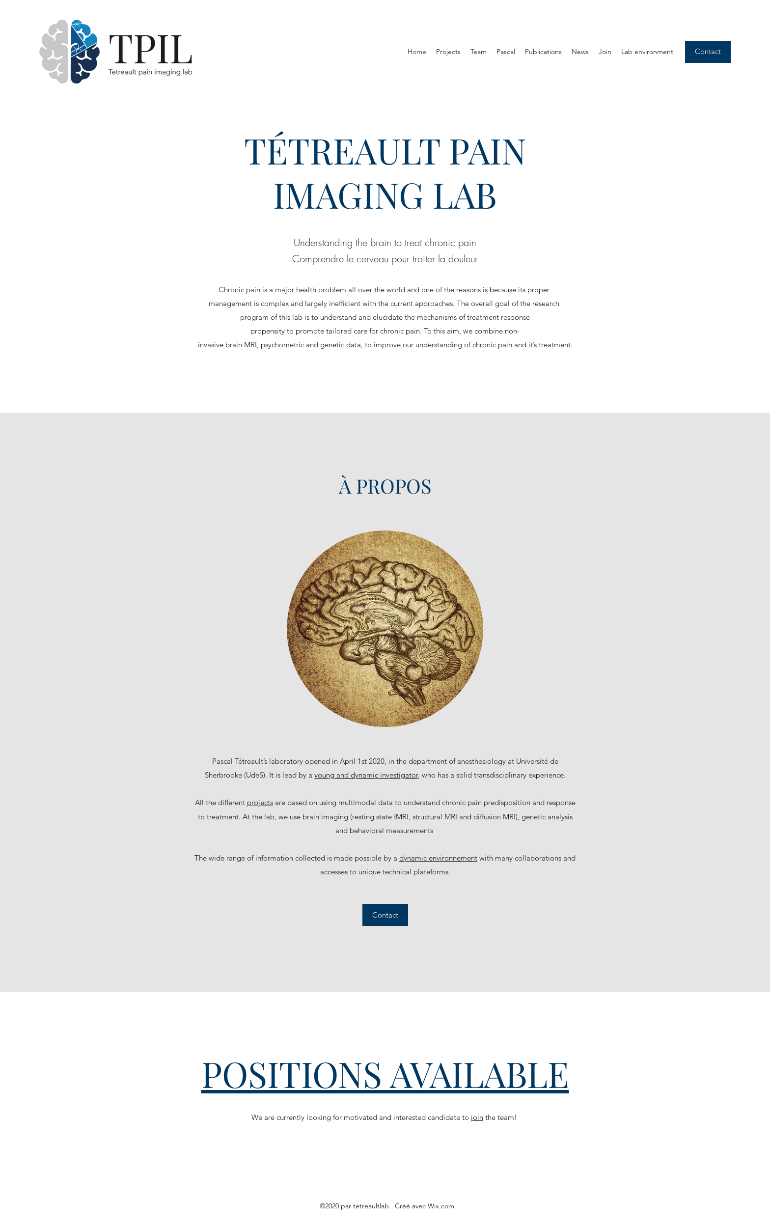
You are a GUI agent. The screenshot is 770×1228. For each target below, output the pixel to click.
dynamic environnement (438, 858)
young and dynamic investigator (366, 775)
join (477, 1117)
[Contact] (708, 52)
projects (260, 802)
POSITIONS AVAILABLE (385, 1073)
